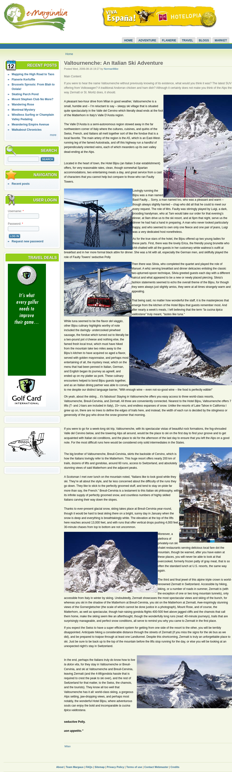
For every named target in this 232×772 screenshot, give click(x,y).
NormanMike (111, 68)
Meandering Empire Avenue (30, 124)
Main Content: (73, 76)
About (60, 767)
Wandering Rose (23, 104)
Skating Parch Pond (25, 94)
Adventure (147, 40)
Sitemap (100, 767)
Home (128, 40)
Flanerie (169, 40)
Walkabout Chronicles (27, 129)
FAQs (89, 767)
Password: (15, 223)
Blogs (204, 40)
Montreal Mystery (23, 109)
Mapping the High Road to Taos (33, 74)
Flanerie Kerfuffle (23, 79)
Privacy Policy (115, 767)
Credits (175, 767)
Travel (187, 40)
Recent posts (21, 183)
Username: (16, 211)
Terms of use (134, 767)
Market (221, 40)
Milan (67, 746)
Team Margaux (75, 767)
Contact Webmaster (156, 767)
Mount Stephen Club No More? (32, 99)
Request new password (27, 241)
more (53, 135)
